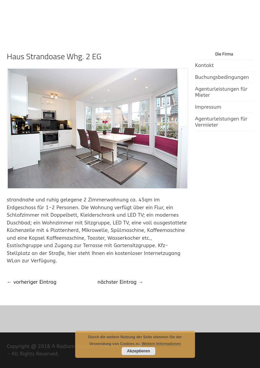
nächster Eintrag (120, 282)
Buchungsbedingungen (222, 77)
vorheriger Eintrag (31, 282)
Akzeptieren (138, 351)
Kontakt (204, 65)
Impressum (208, 107)
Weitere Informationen (161, 344)
